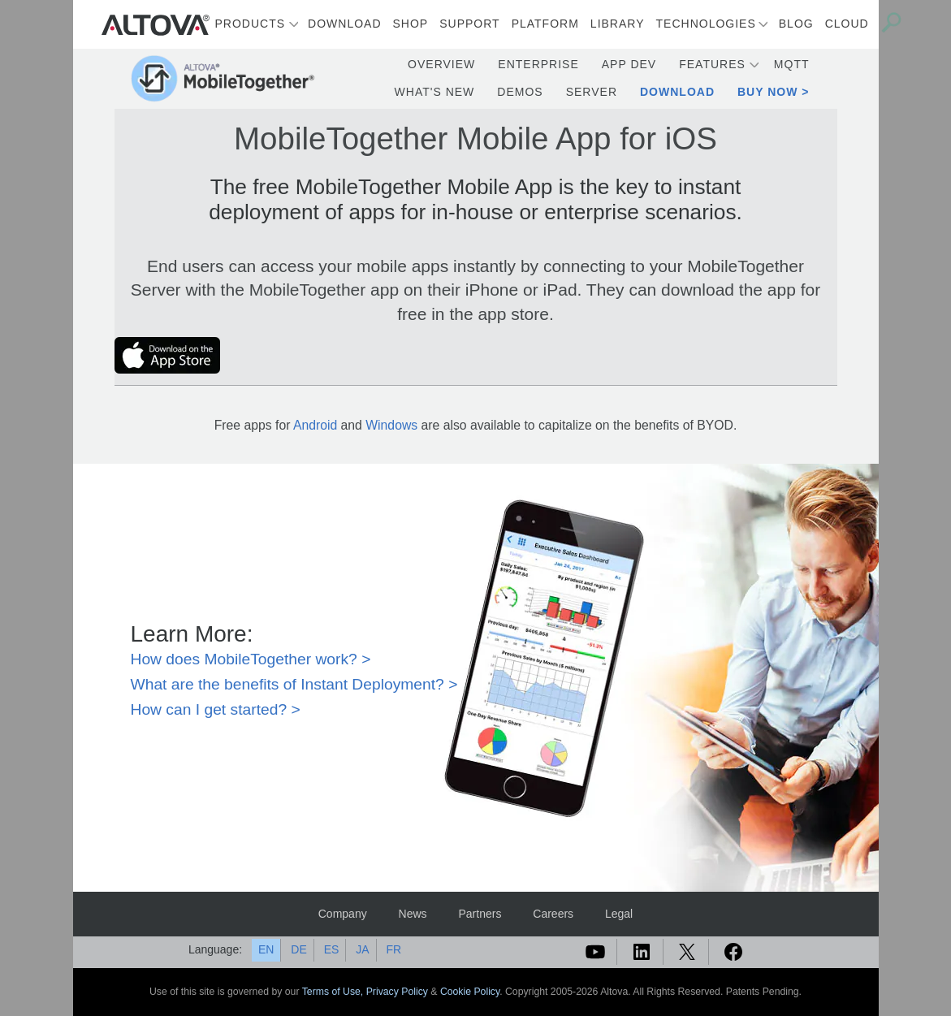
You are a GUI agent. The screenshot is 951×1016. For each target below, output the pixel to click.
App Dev (629, 64)
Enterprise (538, 64)
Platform (545, 23)
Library (617, 23)
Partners (479, 913)
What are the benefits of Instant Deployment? (287, 684)
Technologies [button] (706, 23)
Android (315, 425)
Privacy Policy (397, 991)
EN (266, 949)
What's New (435, 91)
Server (591, 91)
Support (469, 23)
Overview (441, 64)
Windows (391, 425)
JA (362, 949)
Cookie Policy (469, 991)
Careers (553, 913)
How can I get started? (209, 709)
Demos (520, 91)
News (413, 913)
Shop (411, 23)
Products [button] (250, 23)
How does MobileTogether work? (244, 659)
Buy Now (767, 91)
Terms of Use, (334, 991)
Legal (619, 913)
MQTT (792, 64)
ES (331, 949)
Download (344, 23)
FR (393, 949)
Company (342, 913)
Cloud (847, 23)
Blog (796, 23)
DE (298, 949)
